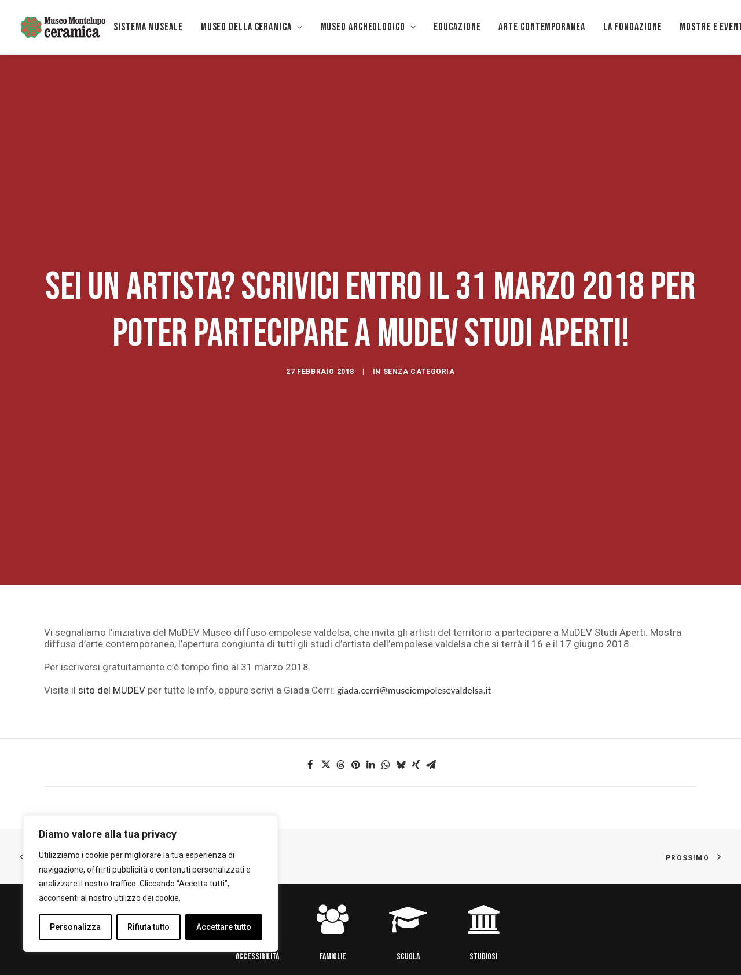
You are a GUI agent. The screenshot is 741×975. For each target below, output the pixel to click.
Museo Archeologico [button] (368, 27)
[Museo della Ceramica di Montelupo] (62, 27)
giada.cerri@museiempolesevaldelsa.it (414, 620)
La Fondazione (632, 27)
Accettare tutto (223, 927)
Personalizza (75, 927)
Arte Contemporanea (541, 27)
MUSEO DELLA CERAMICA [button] (252, 27)
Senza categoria (419, 336)
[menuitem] (148, 27)
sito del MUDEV (111, 619)
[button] (310, 694)
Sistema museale (148, 27)
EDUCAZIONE (457, 27)
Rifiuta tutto (148, 927)
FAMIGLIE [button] (333, 885)
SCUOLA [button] (408, 885)
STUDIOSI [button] (483, 885)
